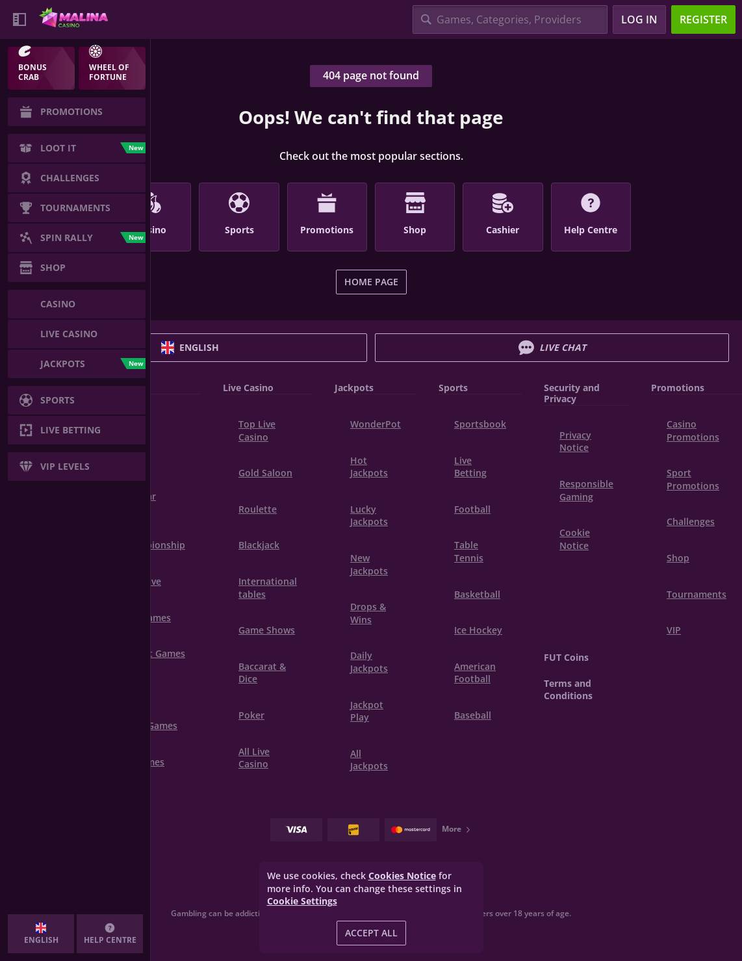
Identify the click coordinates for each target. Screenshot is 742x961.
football (472, 509)
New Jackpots (369, 564)
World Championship (153, 539)
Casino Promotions (693, 430)
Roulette (257, 509)
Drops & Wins (368, 613)
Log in (639, 19)
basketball (477, 594)
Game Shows (266, 630)
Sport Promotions (693, 479)
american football (475, 673)
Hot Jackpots (369, 467)
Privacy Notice (575, 441)
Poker (251, 715)
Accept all (371, 933)
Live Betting (470, 467)
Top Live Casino (256, 430)
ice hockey (478, 630)
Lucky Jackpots (369, 515)
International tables (267, 587)
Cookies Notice (402, 875)
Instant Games (153, 653)
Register (703, 19)
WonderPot (375, 424)
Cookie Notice (574, 539)
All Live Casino (254, 758)
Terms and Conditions (568, 689)
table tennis (468, 551)
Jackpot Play (366, 711)
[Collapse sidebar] (19, 19)
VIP (674, 630)
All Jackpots (369, 760)
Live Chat (552, 347)
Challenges (691, 521)
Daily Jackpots (369, 661)
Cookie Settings (302, 901)
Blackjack (258, 545)
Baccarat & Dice (262, 673)
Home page (371, 281)
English (190, 347)
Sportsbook (480, 424)
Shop (678, 558)
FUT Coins (566, 657)
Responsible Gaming (586, 490)
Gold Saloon (265, 473)
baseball (472, 715)
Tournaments (696, 594)
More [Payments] (457, 828)
